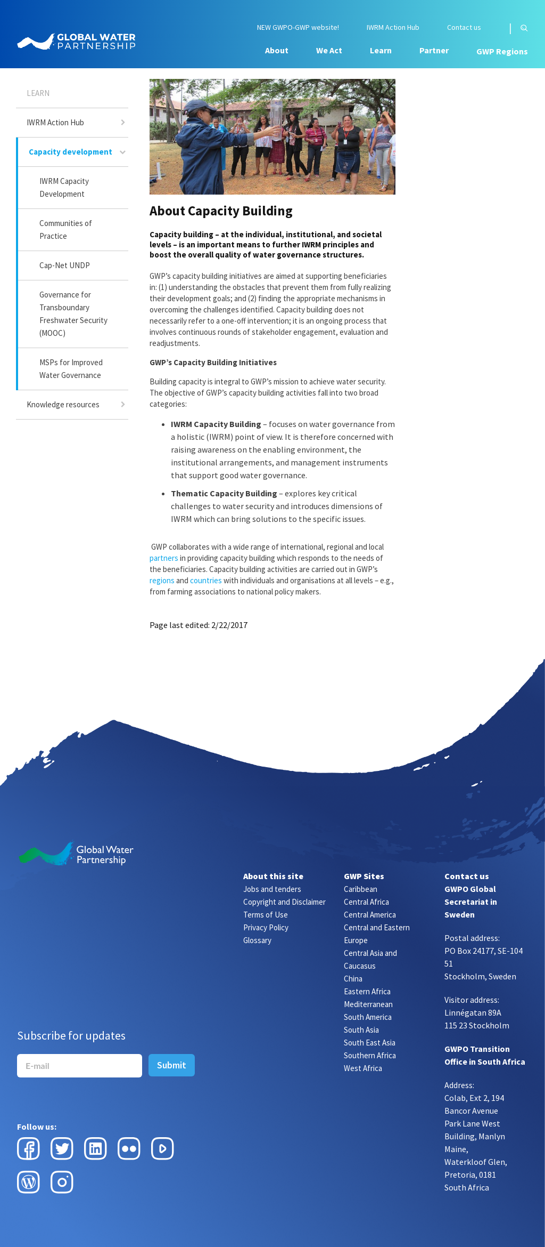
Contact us (464, 27)
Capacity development (70, 152)
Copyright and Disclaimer (284, 902)
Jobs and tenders (272, 889)
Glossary (257, 940)
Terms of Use (265, 915)
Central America (370, 915)
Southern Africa (370, 1055)
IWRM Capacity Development (64, 187)
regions (162, 580)
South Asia (361, 1030)
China (353, 979)
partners (164, 558)
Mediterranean (368, 1004)
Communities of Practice (65, 229)
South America (368, 1017)
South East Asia (369, 1042)
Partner (434, 50)
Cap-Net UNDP (64, 265)
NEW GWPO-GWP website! (298, 27)
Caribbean (360, 889)
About (276, 50)
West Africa (363, 1068)
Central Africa (366, 902)
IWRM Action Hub (393, 27)
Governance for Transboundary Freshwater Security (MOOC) (73, 313)
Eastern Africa (367, 991)
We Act (329, 50)
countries (206, 580)
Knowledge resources (63, 404)
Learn (381, 50)
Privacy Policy (265, 927)
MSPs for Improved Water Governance (71, 368)
